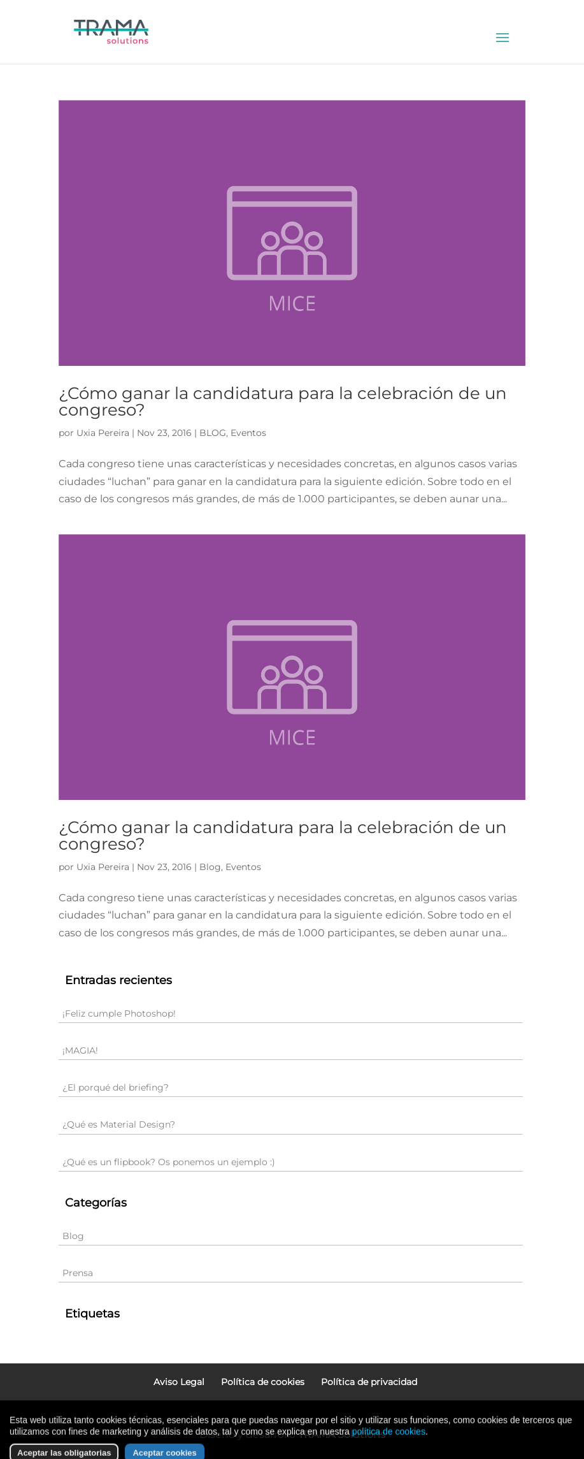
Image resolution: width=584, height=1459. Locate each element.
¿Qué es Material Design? (118, 1124)
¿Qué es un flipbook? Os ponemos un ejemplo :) (168, 1162)
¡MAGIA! (80, 1050)
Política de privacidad (369, 1382)
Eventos (248, 433)
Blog (210, 867)
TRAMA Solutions (341, 1434)
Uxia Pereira (102, 433)
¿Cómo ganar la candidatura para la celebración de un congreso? (283, 401)
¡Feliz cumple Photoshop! (119, 1013)
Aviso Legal (178, 1382)
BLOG (212, 433)
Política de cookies (262, 1382)
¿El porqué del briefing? (115, 1087)
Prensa (77, 1273)
